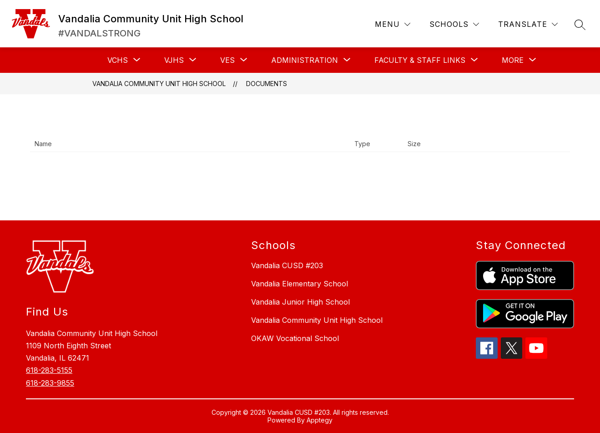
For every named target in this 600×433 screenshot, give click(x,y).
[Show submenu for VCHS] (117, 60)
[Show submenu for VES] (227, 60)
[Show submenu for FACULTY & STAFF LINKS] (419, 60)
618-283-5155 (49, 370)
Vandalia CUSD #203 (287, 265)
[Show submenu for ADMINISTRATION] (304, 60)
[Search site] (580, 24)
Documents (266, 83)
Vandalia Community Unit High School (159, 83)
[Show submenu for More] (513, 60)
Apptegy (320, 420)
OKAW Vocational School (295, 338)
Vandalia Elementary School (299, 283)
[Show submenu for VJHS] (174, 60)
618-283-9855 (50, 382)
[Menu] (393, 24)
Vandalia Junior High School (300, 301)
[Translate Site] (528, 24)
